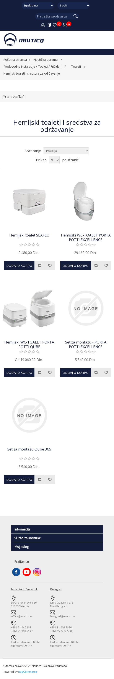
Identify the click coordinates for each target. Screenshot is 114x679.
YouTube (27, 572)
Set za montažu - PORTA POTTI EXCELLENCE (85, 344)
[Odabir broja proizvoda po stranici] (54, 160)
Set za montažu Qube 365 (29, 449)
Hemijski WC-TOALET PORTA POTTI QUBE (29, 344)
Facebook (16, 572)
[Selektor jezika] (73, 5)
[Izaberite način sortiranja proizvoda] (66, 150)
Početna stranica (15, 60)
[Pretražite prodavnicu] (54, 16)
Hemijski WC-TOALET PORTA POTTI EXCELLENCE (86, 237)
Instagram (37, 572)
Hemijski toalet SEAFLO (29, 235)
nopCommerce (27, 672)
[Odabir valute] (38, 5)
